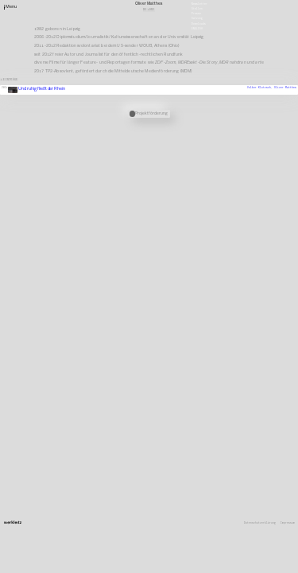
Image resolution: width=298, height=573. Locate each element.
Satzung (197, 18)
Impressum (288, 523)
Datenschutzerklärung (260, 523)
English (197, 27)
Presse (196, 13)
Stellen (197, 8)
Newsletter (199, 3)
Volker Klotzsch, (260, 87)
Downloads (199, 23)
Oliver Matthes (285, 87)
